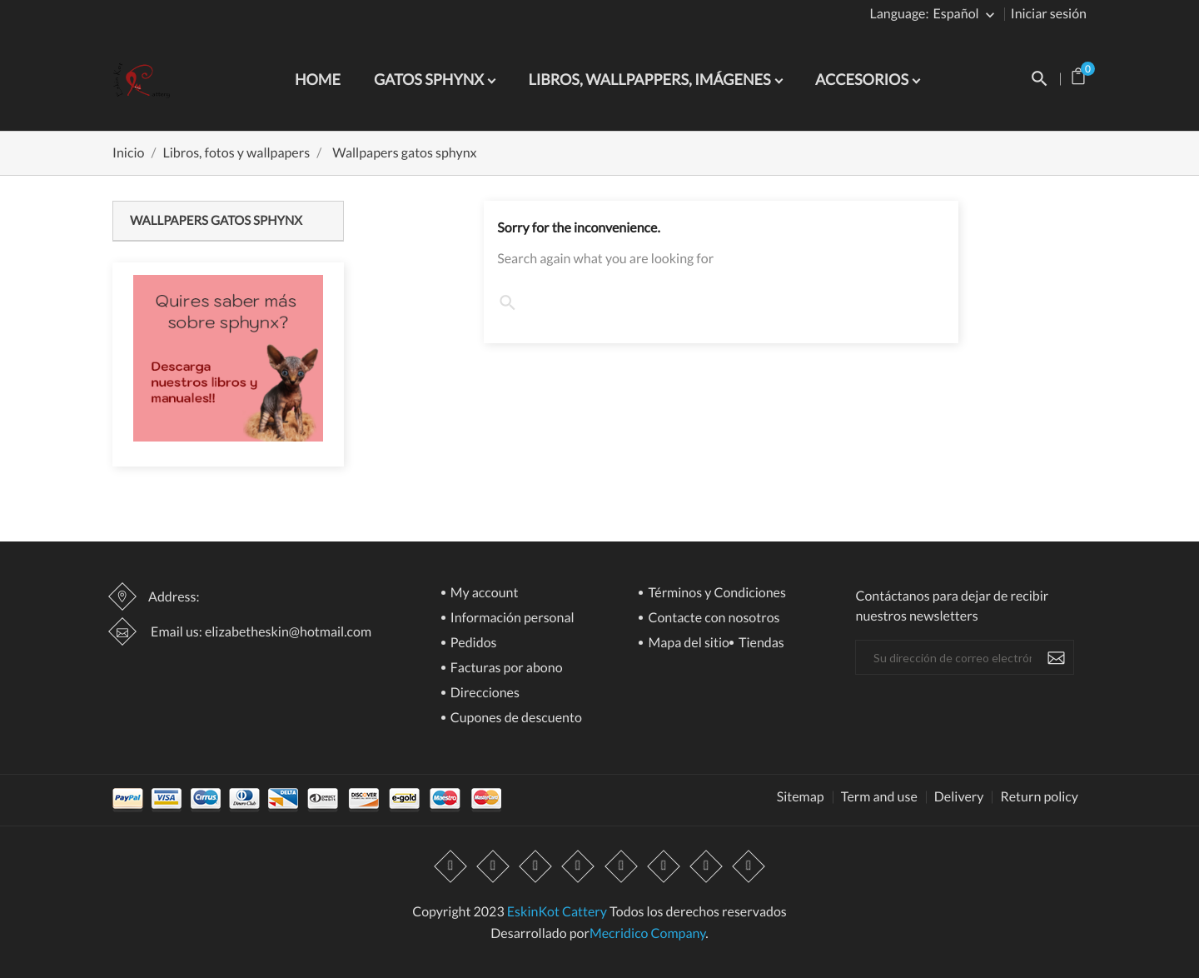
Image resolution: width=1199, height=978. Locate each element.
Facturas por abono (505, 668)
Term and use (879, 797)
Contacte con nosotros (712, 618)
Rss (536, 866)
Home (318, 79)
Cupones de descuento (515, 718)
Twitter (493, 866)
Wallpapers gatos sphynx (216, 220)
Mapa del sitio (687, 643)
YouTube (578, 866)
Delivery (959, 797)
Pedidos (472, 643)
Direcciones (484, 693)
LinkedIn (748, 866)
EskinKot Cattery (557, 912)
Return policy (1039, 797)
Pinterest (621, 866)
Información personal (511, 618)
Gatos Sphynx (430, 79)
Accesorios (863, 79)
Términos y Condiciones (715, 593)
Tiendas (760, 643)
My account (483, 593)
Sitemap (800, 797)
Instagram (706, 866)
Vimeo (663, 866)
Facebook (450, 866)
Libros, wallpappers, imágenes (651, 79)
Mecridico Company (647, 933)
